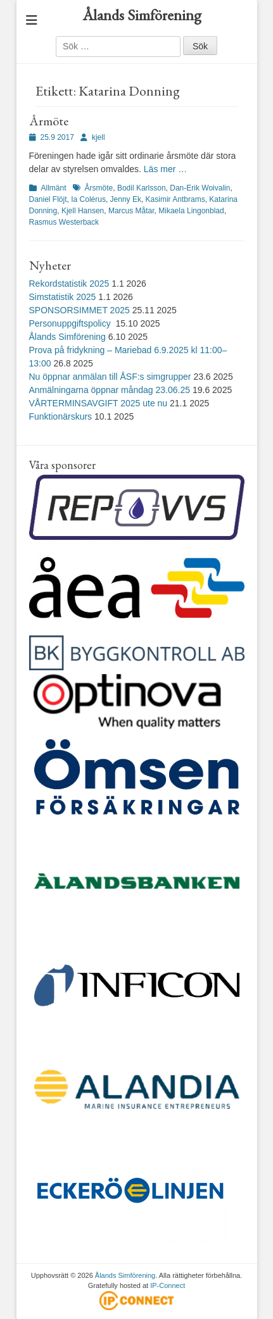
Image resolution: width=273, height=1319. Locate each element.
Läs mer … (165, 169)
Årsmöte (99, 188)
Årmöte (48, 121)
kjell (98, 137)
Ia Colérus (88, 199)
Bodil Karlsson (141, 188)
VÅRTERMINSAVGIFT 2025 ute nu (98, 403)
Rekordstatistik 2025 (69, 283)
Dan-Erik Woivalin (200, 188)
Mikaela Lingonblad (191, 210)
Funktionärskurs (60, 416)
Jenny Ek (125, 199)
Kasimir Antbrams (175, 199)
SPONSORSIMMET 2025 (79, 310)
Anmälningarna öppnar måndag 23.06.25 (110, 390)
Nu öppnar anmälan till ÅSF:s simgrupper (110, 377)
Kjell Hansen (82, 210)
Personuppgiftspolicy (71, 323)
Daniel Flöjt (48, 199)
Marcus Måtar (131, 210)
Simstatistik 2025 (62, 297)
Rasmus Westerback (64, 222)
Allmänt (54, 188)
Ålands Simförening (141, 15)
